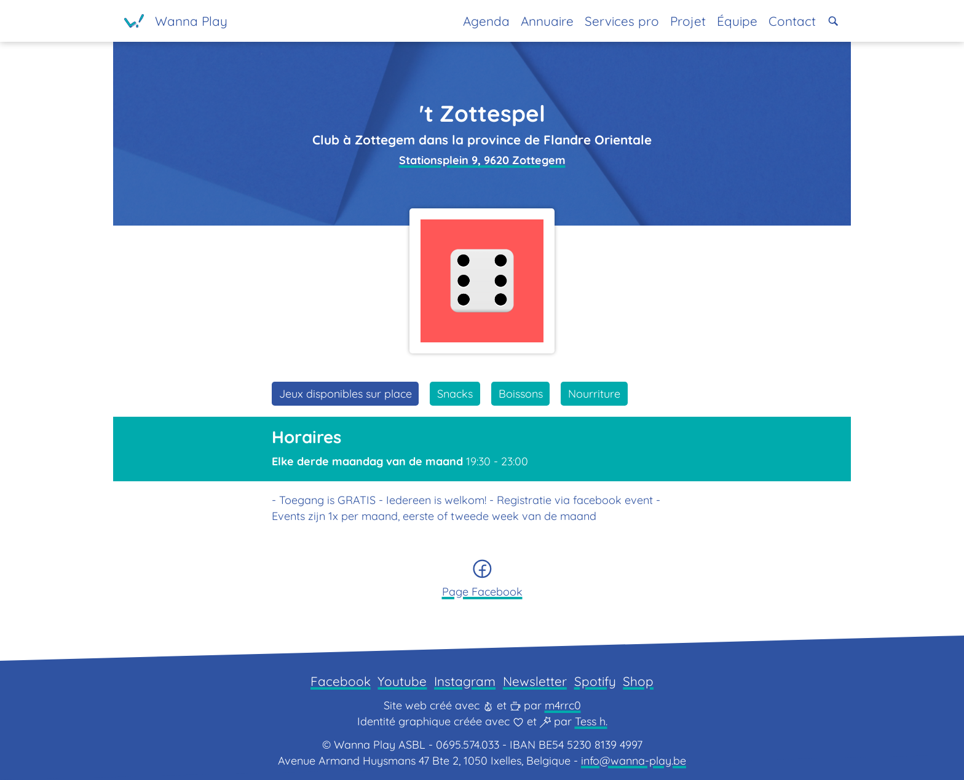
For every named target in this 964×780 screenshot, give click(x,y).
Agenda (486, 21)
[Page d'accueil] (175, 21)
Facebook (340, 681)
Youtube (402, 681)
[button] (833, 21)
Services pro (622, 21)
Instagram (465, 681)
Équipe (737, 21)
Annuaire (547, 21)
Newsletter (535, 681)
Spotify (595, 681)
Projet (688, 21)
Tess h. (591, 721)
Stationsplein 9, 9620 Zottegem (482, 160)
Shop (638, 681)
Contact (792, 21)
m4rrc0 (563, 705)
